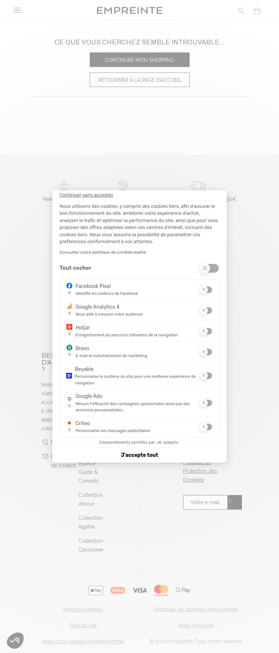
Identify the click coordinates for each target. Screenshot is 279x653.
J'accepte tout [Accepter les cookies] (139, 455)
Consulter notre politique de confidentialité (103, 252)
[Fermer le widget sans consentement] (86, 195)
